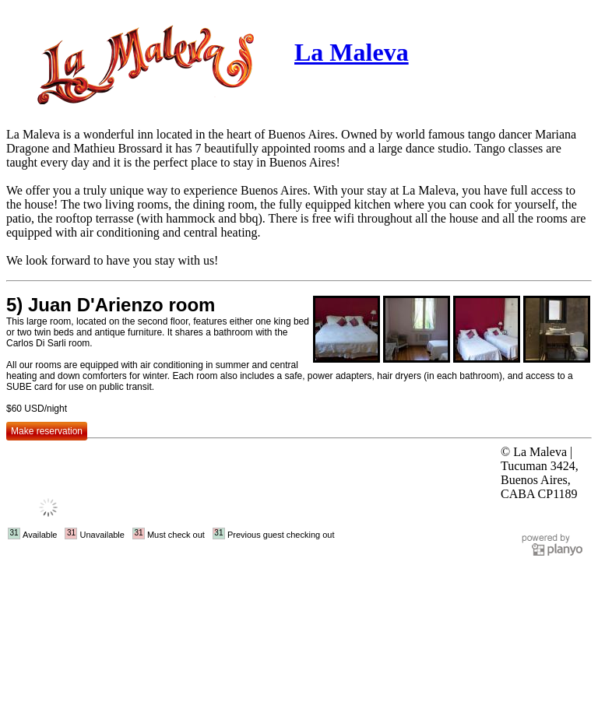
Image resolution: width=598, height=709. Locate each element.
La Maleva (351, 52)
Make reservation (47, 431)
